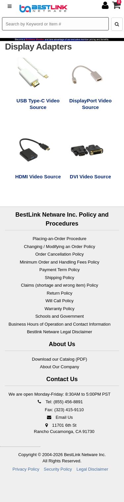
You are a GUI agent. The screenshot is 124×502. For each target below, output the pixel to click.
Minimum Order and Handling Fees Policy (60, 262)
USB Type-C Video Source (38, 104)
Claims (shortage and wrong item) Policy (59, 285)
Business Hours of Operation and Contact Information (60, 324)
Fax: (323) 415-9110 (64, 409)
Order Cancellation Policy (59, 254)
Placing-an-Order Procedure (60, 238)
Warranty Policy (60, 308)
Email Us (59, 417)
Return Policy (59, 293)
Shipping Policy (59, 277)
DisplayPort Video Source (90, 104)
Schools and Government (59, 316)
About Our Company (59, 366)
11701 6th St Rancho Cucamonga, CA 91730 (64, 428)
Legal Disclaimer (92, 469)
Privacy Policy (26, 469)
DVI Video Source (90, 176)
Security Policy (58, 469)
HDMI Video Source (38, 176)
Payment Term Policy (59, 269)
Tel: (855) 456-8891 (59, 401)
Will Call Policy (59, 300)
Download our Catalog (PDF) (59, 359)
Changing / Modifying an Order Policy (59, 246)
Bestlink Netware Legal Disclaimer (59, 331)
